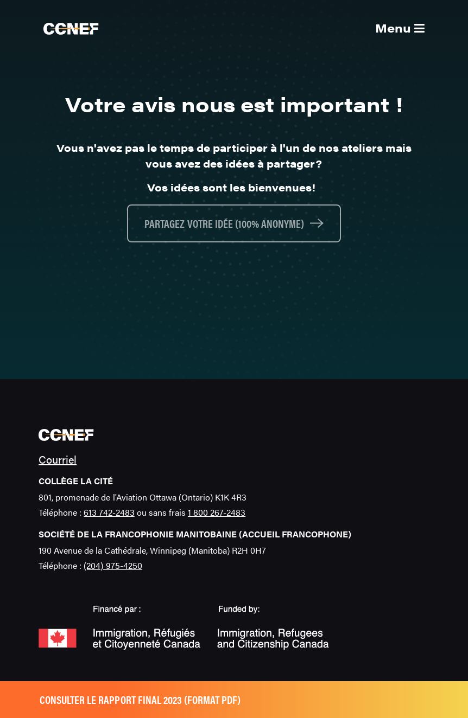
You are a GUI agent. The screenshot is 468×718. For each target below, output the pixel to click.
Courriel (58, 459)
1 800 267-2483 (216, 512)
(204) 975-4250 (113, 565)
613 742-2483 (109, 512)
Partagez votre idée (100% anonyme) (224, 223)
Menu (400, 27)
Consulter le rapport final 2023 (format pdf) (140, 699)
